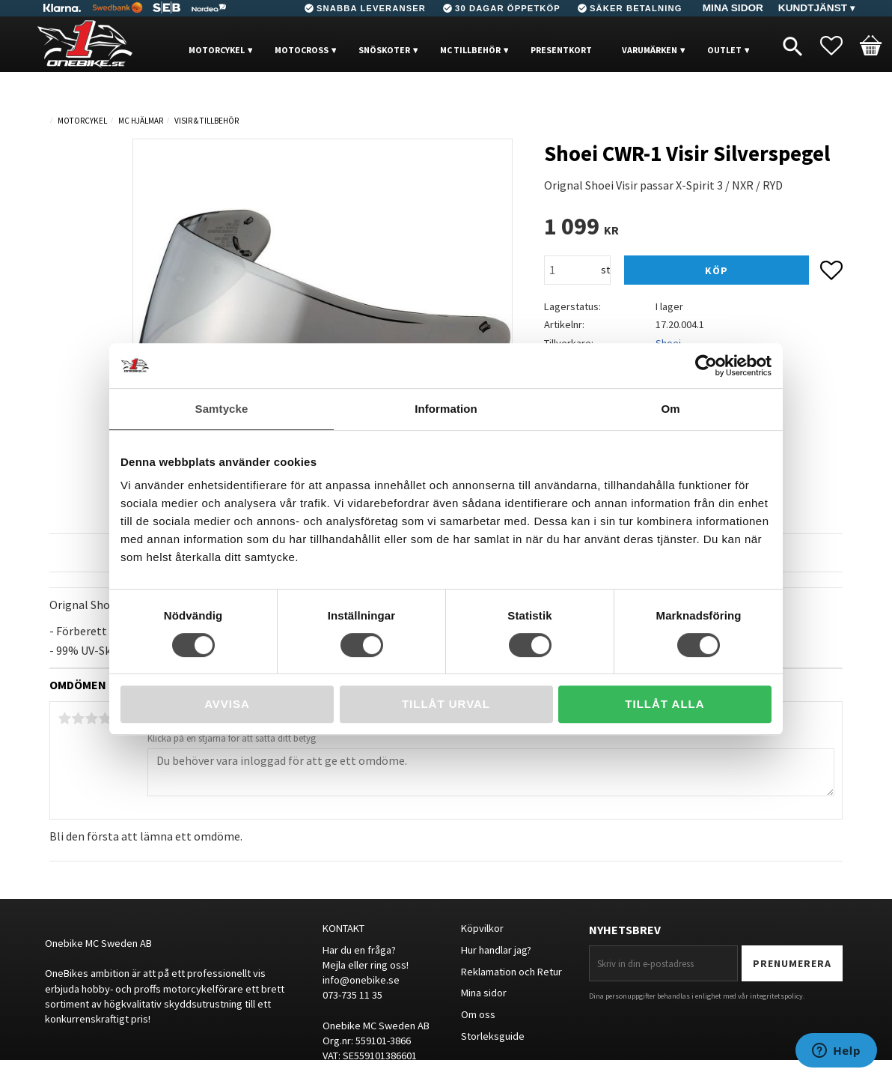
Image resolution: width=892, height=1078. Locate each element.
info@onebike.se (361, 980)
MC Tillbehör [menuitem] (470, 49)
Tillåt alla (664, 703)
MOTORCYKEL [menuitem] (217, 49)
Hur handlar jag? (496, 950)
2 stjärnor (78, 718)
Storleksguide (493, 1036)
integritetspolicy (776, 996)
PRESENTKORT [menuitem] (561, 49)
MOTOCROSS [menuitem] (302, 49)
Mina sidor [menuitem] (733, 7)
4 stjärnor (105, 718)
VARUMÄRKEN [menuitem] (649, 49)
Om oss (478, 1014)
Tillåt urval (446, 703)
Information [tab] (446, 408)
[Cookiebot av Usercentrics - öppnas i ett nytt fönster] (706, 365)
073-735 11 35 (352, 995)
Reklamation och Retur (511, 971)
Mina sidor (484, 992)
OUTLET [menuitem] (724, 49)
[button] (839, 45)
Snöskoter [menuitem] (384, 49)
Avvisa (227, 703)
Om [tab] (670, 408)
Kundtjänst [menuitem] (812, 7)
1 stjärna (64, 718)
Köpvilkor (482, 928)
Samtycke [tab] (221, 408)
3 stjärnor (91, 718)
